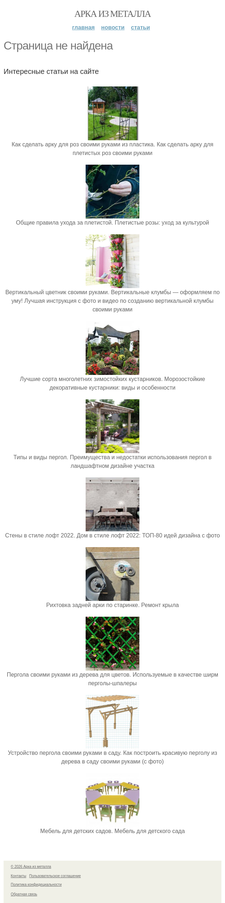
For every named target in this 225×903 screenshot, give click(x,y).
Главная (83, 27)
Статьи (140, 27)
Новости (112, 27)
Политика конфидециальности (36, 884)
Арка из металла (113, 14)
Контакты (18, 876)
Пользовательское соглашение (55, 876)
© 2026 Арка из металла (31, 867)
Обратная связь (24, 894)
